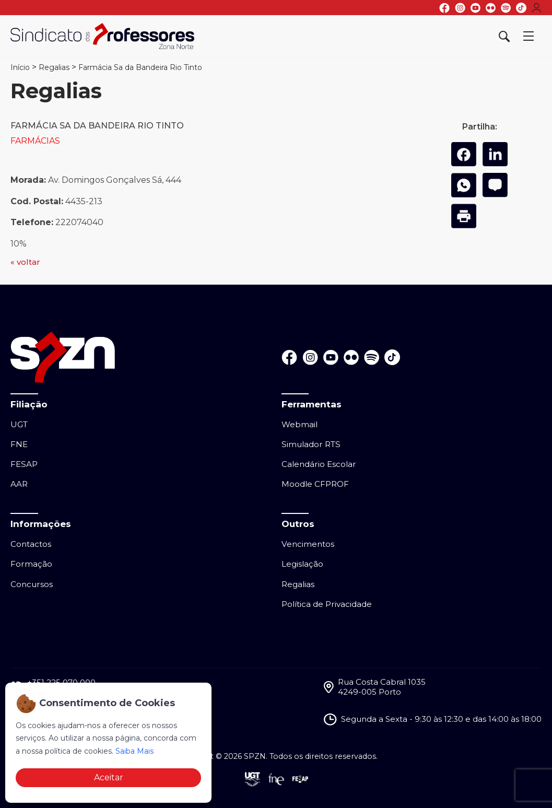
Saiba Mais (134, 751)
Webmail (299, 424)
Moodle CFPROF (315, 484)
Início (20, 67)
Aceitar (108, 777)
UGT (19, 424)
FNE (19, 444)
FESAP (24, 464)
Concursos (31, 584)
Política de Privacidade (326, 604)
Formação (31, 564)
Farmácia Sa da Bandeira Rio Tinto (140, 67)
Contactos (30, 544)
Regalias (54, 67)
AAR (19, 484)
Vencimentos (307, 544)
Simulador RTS (310, 444)
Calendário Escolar (318, 464)
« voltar (25, 262)
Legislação (302, 564)
